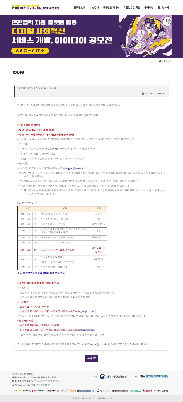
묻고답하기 (163, 7)
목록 (91, 358)
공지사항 (148, 7)
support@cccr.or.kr (40, 385)
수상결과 (94, 7)
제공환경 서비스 (111, 7)
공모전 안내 (79, 7)
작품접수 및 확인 (132, 7)
